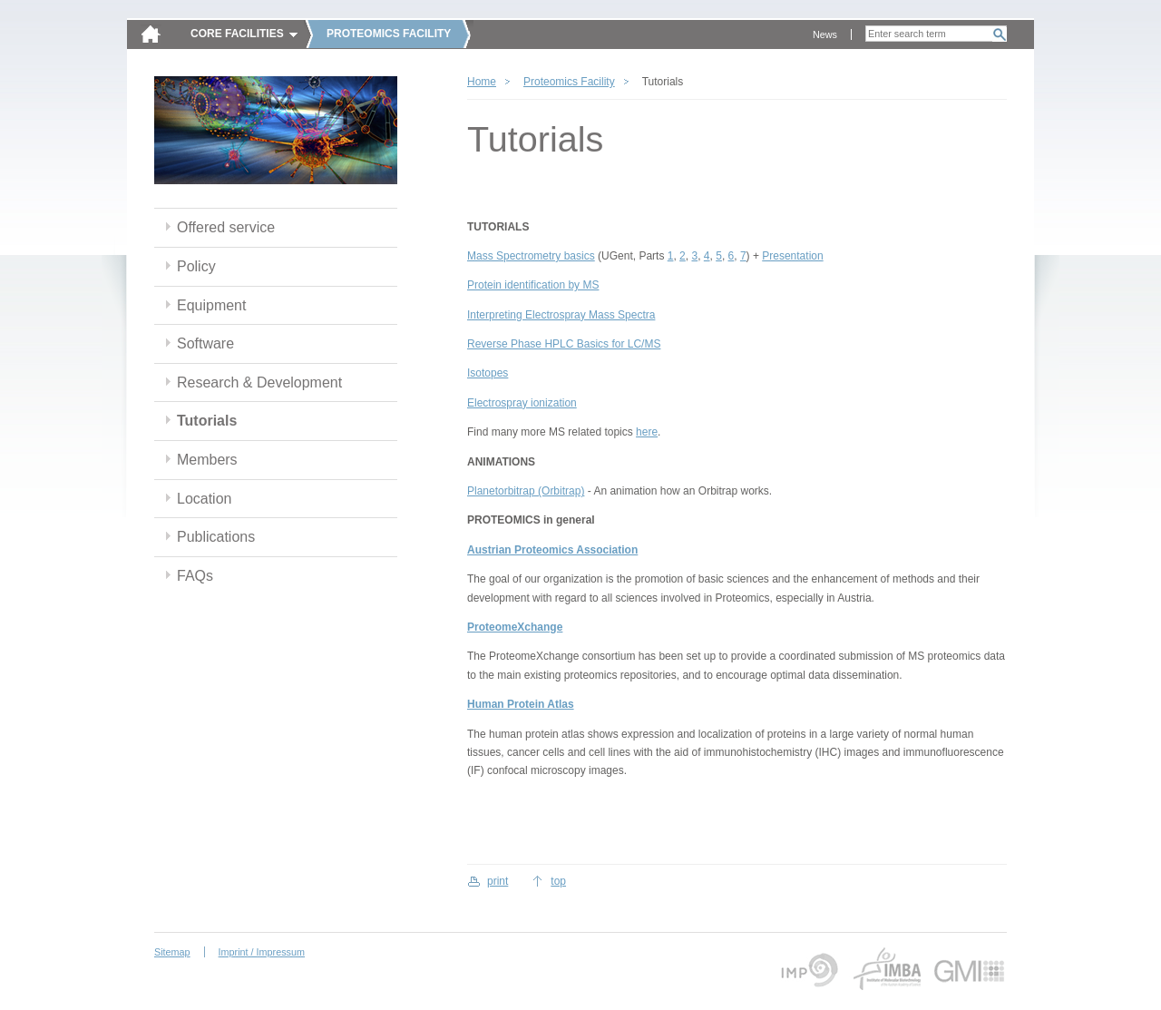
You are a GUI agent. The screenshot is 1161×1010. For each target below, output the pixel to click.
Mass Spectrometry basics (531, 256)
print (497, 881)
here (647, 432)
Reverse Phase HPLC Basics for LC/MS (563, 344)
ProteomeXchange (514, 627)
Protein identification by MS (533, 285)
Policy (196, 266)
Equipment (211, 305)
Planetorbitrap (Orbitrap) (525, 491)
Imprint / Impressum (262, 951)
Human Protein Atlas (520, 704)
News (825, 34)
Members (207, 459)
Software (205, 343)
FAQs (195, 575)
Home (481, 81)
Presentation (792, 256)
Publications (216, 536)
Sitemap (172, 951)
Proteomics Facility (569, 81)
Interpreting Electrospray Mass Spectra (561, 315)
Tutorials (207, 420)
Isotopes (487, 373)
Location (204, 498)
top (558, 881)
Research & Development (259, 382)
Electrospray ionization (522, 403)
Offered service (226, 227)
